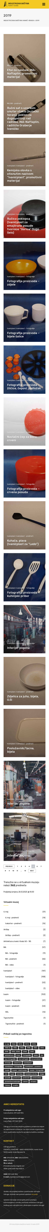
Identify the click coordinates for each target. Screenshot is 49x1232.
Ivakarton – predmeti (13, 923)
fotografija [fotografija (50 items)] (27, 1055)
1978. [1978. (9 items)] (34, 1044)
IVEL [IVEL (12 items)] (6, 1074)
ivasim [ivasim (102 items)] (7, 1070)
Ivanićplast (11, 166)
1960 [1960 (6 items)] (13, 1044)
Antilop (6, 930)
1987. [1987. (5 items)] (35, 1048)
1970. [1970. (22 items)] (20, 1044)
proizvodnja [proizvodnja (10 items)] (36, 1078)
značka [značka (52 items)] (15, 1085)
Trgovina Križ (8, 1018)
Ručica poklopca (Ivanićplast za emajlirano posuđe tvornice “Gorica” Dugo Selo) (23, 225)
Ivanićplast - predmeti (24, 166)
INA (8, 65)
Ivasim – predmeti (12, 1006)
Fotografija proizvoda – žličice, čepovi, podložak (24, 386)
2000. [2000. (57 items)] (25, 1051)
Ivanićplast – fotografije (14, 977)
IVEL (7, 1012)
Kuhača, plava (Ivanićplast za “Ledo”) (23, 542)
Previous (9, 866)
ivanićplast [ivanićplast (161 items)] (28, 1063)
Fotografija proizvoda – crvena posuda (23, 490)
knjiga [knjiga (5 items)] (42, 1074)
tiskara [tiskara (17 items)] (7, 1085)
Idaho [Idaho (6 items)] (36, 1055)
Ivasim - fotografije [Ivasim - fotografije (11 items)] (37, 1070)
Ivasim (6, 994)
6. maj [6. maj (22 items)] (7, 1044)
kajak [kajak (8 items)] (12, 1074)
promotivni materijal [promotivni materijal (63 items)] (12, 1081)
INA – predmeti (11, 959)
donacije (34, 1194)
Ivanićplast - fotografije (25, 277)
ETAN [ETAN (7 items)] (18, 1055)
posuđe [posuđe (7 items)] (7, 1078)
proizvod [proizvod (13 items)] (16, 1078)
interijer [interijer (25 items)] (8, 1063)
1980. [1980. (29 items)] (15, 1048)
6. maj (6, 912)
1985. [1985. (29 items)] (29, 1048)
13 (25, 871)
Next (32, 871)
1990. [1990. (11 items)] (42, 1048)
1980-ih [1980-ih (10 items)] (7, 1048)
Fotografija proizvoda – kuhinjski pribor (23, 594)
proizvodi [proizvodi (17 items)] (26, 1078)
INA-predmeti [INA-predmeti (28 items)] (36, 1059)
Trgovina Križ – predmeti (14, 1024)
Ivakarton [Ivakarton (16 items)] (17, 1063)
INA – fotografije (11, 953)
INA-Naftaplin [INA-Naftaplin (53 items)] (23, 1059)
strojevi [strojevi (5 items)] (33, 1081)
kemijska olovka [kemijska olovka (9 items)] (31, 1074)
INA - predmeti (16, 65)
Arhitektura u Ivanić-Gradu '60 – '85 (17, 941)
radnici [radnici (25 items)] (25, 1081)
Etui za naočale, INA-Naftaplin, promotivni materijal (22, 73)
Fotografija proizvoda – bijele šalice (23, 334)
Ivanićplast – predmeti (14, 983)
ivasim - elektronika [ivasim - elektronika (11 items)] (19, 1070)
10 (13, 871)
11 (17, 871)
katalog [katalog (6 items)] (19, 1074)
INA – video (9, 965)
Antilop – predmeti (12, 935)
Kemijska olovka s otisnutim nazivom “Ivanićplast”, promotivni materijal (24, 175)
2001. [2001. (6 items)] (32, 1051)
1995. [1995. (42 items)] (7, 1051)
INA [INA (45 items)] (42, 1055)
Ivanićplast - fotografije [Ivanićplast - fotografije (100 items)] (13, 1066)
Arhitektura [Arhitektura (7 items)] (9, 1055)
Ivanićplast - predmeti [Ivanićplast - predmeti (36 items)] (33, 1066)
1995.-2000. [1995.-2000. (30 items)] (16, 1051)
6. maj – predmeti (12, 918)
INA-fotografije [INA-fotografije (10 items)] (10, 1059)
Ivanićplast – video (12, 988)
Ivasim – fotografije (12, 1000)
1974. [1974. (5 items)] (27, 1044)
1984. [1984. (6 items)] (22, 1048)
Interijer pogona (18, 648)
